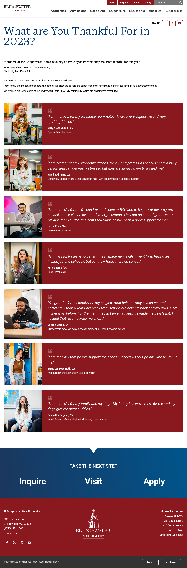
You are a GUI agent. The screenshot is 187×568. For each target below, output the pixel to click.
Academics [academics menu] (59, 11)
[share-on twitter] (172, 23)
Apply (148, 2)
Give (112, 2)
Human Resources (172, 511)
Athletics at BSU (173, 520)
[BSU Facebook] (7, 542)
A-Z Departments (173, 525)
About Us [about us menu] (155, 11)
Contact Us (10, 533)
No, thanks (170, 562)
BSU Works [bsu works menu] (137, 11)
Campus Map (175, 530)
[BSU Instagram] (22, 542)
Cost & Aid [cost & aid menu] (98, 11)
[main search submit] (180, 2)
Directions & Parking (171, 534)
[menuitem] (7, 542)
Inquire (124, 2)
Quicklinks (175, 11)
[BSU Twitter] (14, 542)
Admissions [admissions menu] (78, 11)
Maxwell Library (174, 516)
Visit (136, 2)
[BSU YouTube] (29, 542)
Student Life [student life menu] (117, 11)
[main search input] (168, 2)
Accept (150, 562)
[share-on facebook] (165, 23)
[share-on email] (180, 23)
